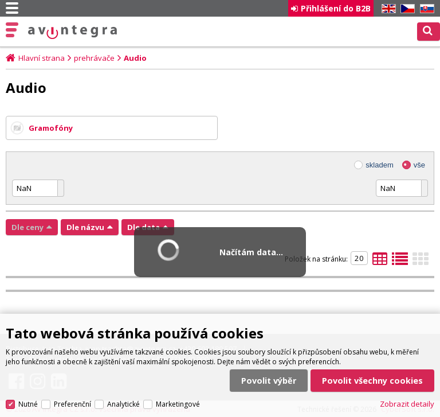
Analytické (123, 404)
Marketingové (178, 404)
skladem (379, 165)
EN (386, 9)
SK (425, 9)
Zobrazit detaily (407, 404)
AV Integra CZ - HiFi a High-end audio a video (72, 32)
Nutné (28, 404)
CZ (405, 9)
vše (419, 165)
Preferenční (72, 404)
